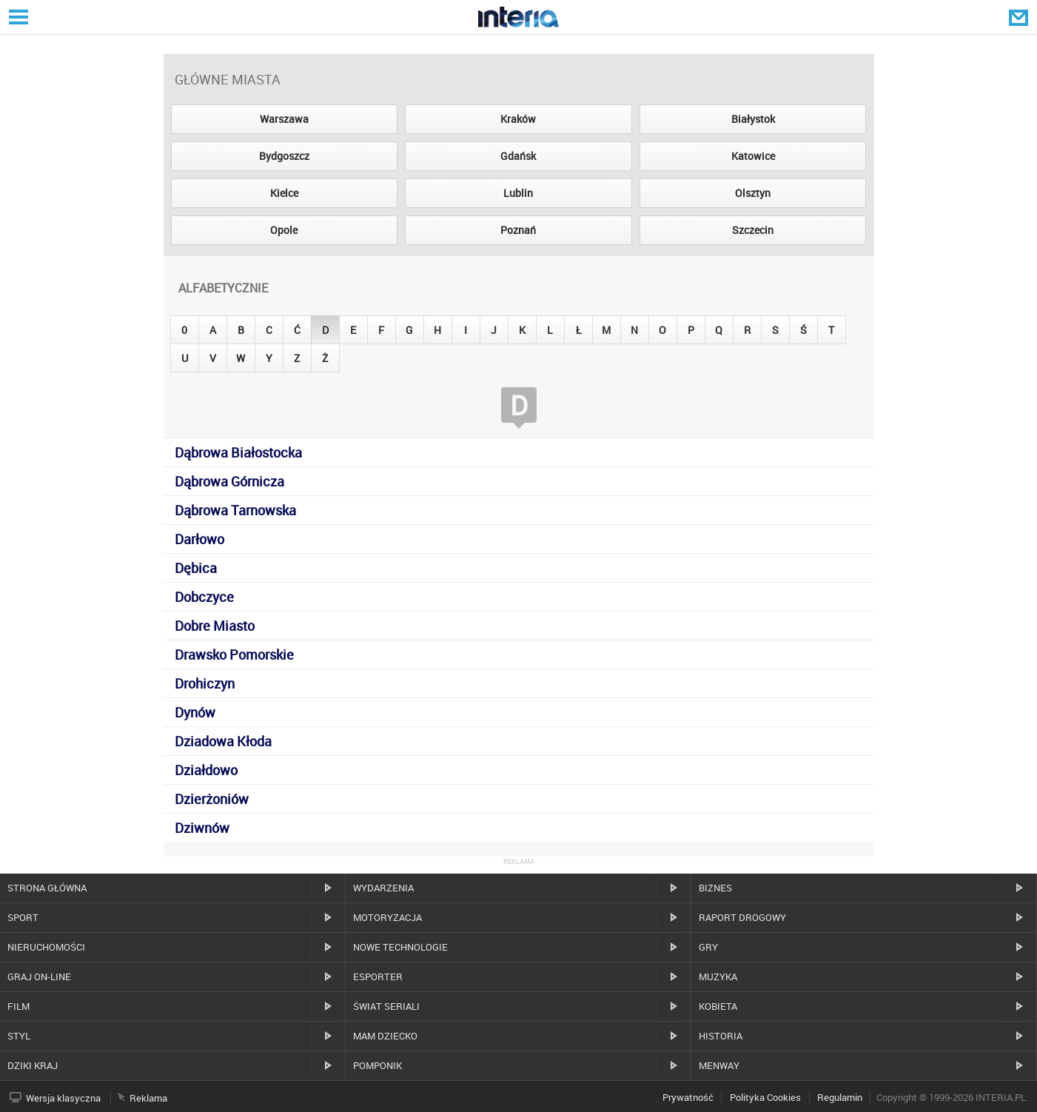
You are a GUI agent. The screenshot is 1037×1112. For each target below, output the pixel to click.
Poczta (1020, 17)
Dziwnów (202, 828)
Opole (284, 230)
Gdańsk (518, 156)
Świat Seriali (386, 1006)
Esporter (378, 976)
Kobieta (718, 1006)
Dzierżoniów (212, 799)
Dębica (196, 568)
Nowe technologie (400, 947)
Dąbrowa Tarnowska (235, 510)
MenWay (719, 1065)
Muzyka (718, 976)
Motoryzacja (387, 917)
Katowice (753, 156)
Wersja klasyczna (63, 1098)
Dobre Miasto (215, 625)
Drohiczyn (205, 683)
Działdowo (206, 770)
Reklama (148, 1098)
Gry (708, 947)
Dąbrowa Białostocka (238, 452)
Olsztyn (753, 193)
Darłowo (199, 539)
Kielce (284, 193)
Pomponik (377, 1065)
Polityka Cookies (765, 1097)
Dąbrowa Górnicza (229, 481)
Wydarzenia (383, 887)
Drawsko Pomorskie (234, 654)
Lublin (518, 193)
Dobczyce (204, 597)
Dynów (195, 712)
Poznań (518, 230)
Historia (720, 1035)
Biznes (715, 887)
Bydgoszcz (284, 156)
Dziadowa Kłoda (223, 741)
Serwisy (17, 16)
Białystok (753, 119)
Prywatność (688, 1097)
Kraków (518, 119)
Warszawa (284, 119)
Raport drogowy (742, 917)
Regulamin (839, 1097)
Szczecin (752, 230)
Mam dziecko (385, 1035)
